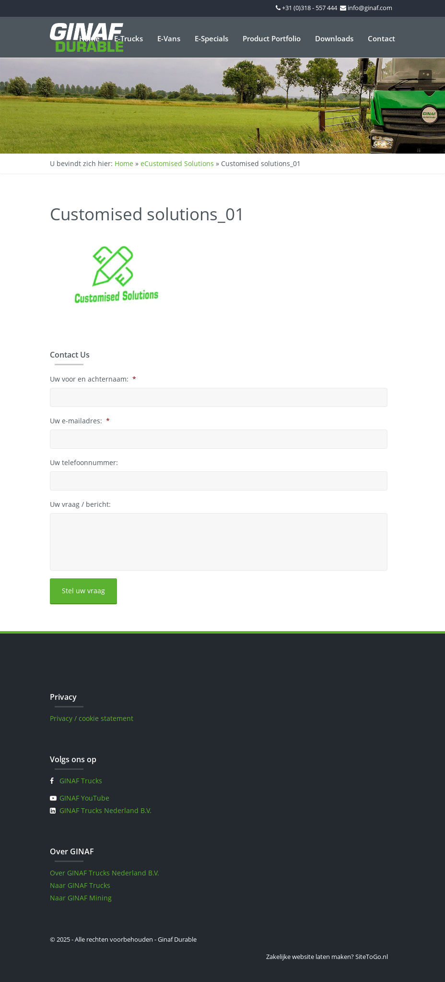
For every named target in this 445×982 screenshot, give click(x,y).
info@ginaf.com (370, 7)
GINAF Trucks (80, 780)
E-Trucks (128, 38)
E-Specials (211, 38)
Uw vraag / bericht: (80, 504)
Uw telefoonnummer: (84, 462)
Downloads (334, 38)
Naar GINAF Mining (81, 897)
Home (89, 38)
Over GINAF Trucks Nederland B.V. (104, 872)
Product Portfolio (272, 38)
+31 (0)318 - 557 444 (309, 7)
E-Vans (168, 38)
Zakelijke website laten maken (308, 956)
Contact (381, 38)
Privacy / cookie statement (91, 718)
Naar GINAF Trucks (80, 885)
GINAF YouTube (84, 797)
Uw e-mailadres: (80, 421)
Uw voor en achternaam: (93, 379)
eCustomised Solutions (177, 163)
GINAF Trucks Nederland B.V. (105, 810)
